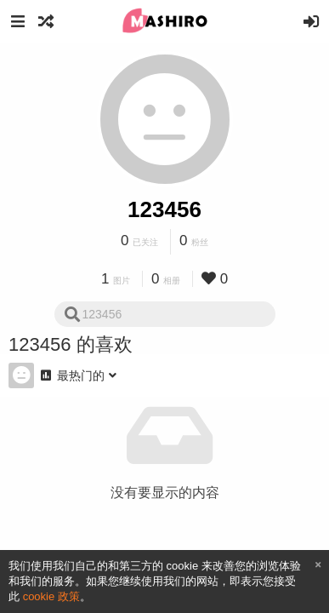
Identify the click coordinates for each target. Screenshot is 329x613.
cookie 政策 (51, 596)
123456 (164, 209)
